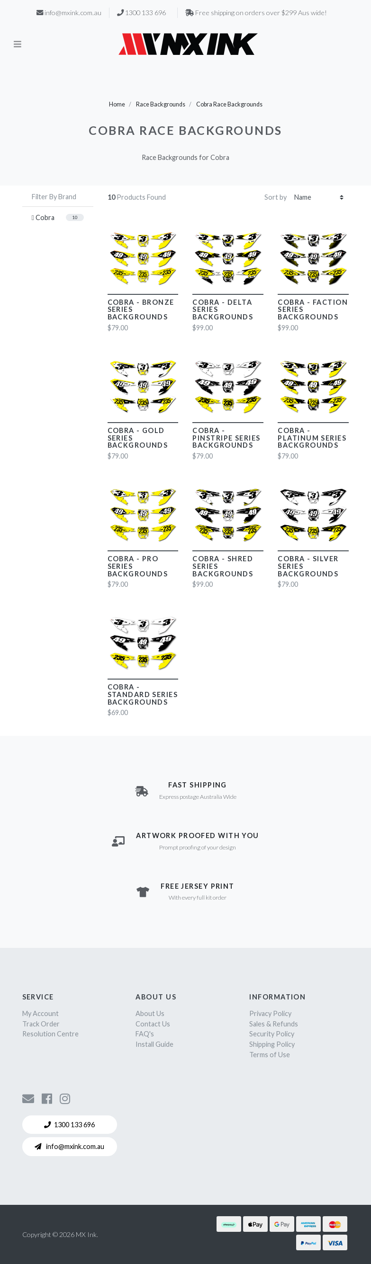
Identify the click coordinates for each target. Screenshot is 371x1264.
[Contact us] (28, 1098)
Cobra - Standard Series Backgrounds (143, 694)
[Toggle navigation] (17, 43)
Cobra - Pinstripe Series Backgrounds (226, 438)
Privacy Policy (270, 1013)
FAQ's (145, 1034)
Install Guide (154, 1044)
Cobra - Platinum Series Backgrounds (312, 438)
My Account (40, 1013)
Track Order (41, 1024)
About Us (150, 1013)
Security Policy (271, 1034)
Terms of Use (269, 1055)
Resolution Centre (50, 1034)
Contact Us (153, 1024)
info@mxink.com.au (69, 1146)
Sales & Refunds (273, 1024)
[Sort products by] (319, 197)
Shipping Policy (272, 1044)
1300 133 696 (69, 1125)
